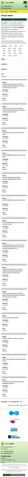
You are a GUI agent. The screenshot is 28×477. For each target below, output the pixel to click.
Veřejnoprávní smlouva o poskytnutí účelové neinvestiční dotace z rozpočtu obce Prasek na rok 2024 (13, 85)
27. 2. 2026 (5, 322)
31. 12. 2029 (5, 187)
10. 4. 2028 (5, 120)
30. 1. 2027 (5, 281)
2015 (20, 48)
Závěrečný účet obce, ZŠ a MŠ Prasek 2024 (13, 133)
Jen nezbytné (14, 475)
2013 (9, 48)
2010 (16, 46)
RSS (19, 19)
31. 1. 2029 (5, 305)
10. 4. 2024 (5, 92)
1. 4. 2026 (4, 365)
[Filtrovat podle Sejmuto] (14, 71)
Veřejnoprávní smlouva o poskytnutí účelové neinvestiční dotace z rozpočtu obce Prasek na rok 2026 (13, 295)
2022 (15, 53)
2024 (4, 55)
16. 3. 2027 (5, 326)
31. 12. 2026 (5, 165)
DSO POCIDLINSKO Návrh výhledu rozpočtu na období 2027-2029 (12, 178)
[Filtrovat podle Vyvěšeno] (14, 66)
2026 (15, 55)
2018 (14, 51)
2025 (10, 55)
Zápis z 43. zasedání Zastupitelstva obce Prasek (14, 360)
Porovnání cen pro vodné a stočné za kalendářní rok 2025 (13, 382)
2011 (21, 46)
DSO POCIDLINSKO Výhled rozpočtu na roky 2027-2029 (13, 223)
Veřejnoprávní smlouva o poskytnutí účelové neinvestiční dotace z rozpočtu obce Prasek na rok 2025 (13, 110)
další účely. (17, 467)
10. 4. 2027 (5, 96)
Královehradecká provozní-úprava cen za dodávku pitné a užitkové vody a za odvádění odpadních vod (13, 246)
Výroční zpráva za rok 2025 (11, 317)
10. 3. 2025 (5, 116)
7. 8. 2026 (5, 392)
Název (3, 59)
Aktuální (4, 100)
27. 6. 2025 (5, 138)
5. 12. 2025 (5, 252)
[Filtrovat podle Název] (14, 61)
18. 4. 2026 (5, 369)
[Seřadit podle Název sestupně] (6, 59)
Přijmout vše (6, 475)
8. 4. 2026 (5, 347)
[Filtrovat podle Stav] (14, 76)
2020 (4, 53)
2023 (20, 53)
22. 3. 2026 (5, 342)
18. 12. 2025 (5, 277)
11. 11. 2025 (5, 161)
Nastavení (22, 475)
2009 (10, 46)
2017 (9, 51)
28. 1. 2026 (5, 301)
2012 (4, 48)
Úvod (2, 11)
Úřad (6, 11)
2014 (14, 48)
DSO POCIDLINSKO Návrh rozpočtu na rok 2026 (13, 156)
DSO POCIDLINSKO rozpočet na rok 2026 (13, 200)
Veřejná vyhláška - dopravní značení (14, 338)
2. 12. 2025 (5, 206)
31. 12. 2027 (5, 232)
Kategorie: (4, 46)
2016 (4, 51)
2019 (20, 51)
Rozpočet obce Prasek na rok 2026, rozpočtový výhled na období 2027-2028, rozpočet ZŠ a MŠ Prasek (12, 270)
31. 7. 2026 (5, 142)
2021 (10, 53)
